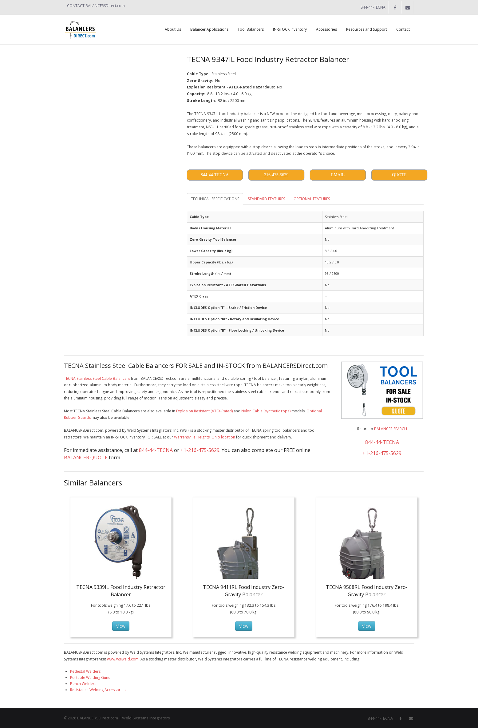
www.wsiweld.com (123, 659)
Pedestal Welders (85, 671)
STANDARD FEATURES (266, 198)
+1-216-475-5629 (199, 450)
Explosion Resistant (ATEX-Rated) (204, 411)
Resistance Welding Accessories (97, 689)
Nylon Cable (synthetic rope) (265, 411)
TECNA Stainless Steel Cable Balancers (97, 378)
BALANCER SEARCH (390, 428)
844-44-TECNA (156, 450)
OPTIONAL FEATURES (312, 198)
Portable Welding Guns (90, 677)
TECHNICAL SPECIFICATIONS (215, 198)
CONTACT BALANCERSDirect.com (96, 5)
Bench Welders (83, 683)
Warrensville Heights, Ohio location (204, 437)
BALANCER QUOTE (86, 457)
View (120, 626)
